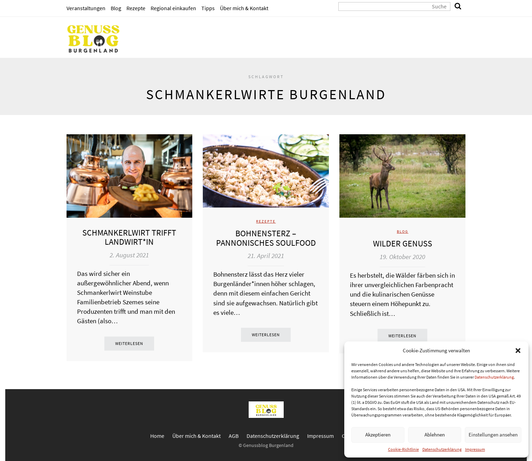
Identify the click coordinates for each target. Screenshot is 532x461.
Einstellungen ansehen (493, 434)
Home (157, 435)
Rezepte (135, 8)
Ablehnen (434, 434)
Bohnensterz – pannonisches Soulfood (266, 238)
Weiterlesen (129, 343)
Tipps (208, 8)
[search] (458, 6)
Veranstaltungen (86, 8)
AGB (234, 435)
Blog (116, 8)
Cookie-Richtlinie (403, 449)
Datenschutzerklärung (494, 377)
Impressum (475, 449)
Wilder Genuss (402, 243)
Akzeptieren (378, 434)
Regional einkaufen (173, 8)
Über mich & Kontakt (244, 8)
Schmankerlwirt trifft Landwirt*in (129, 237)
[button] (517, 350)
